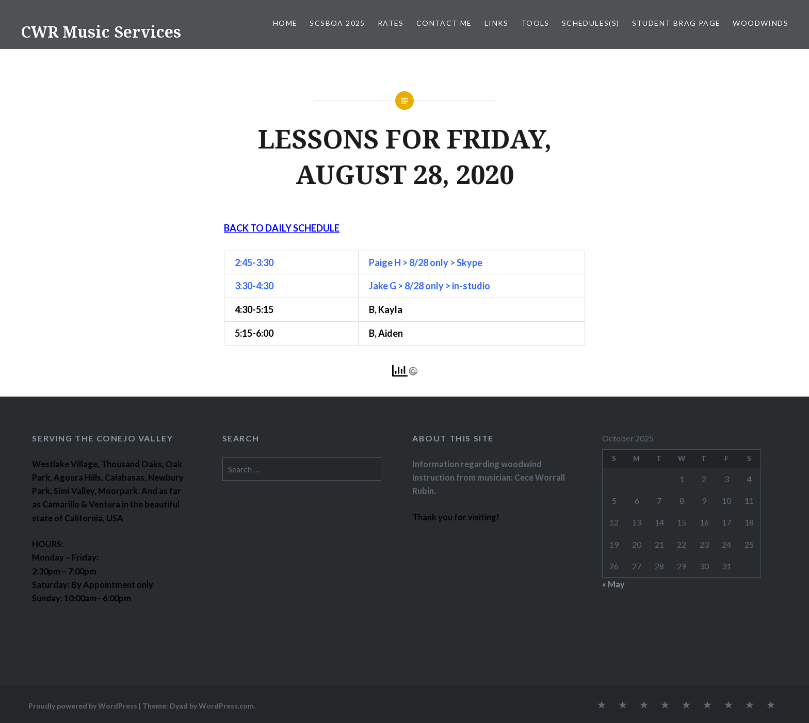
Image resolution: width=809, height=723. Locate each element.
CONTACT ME (444, 23)
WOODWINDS (760, 23)
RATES (391, 23)
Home (285, 23)
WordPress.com (226, 705)
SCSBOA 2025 (337, 23)
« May (613, 584)
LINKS (496, 23)
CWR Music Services (101, 31)
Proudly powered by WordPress (82, 705)
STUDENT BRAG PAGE (676, 23)
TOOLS (535, 23)
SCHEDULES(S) (591, 23)
